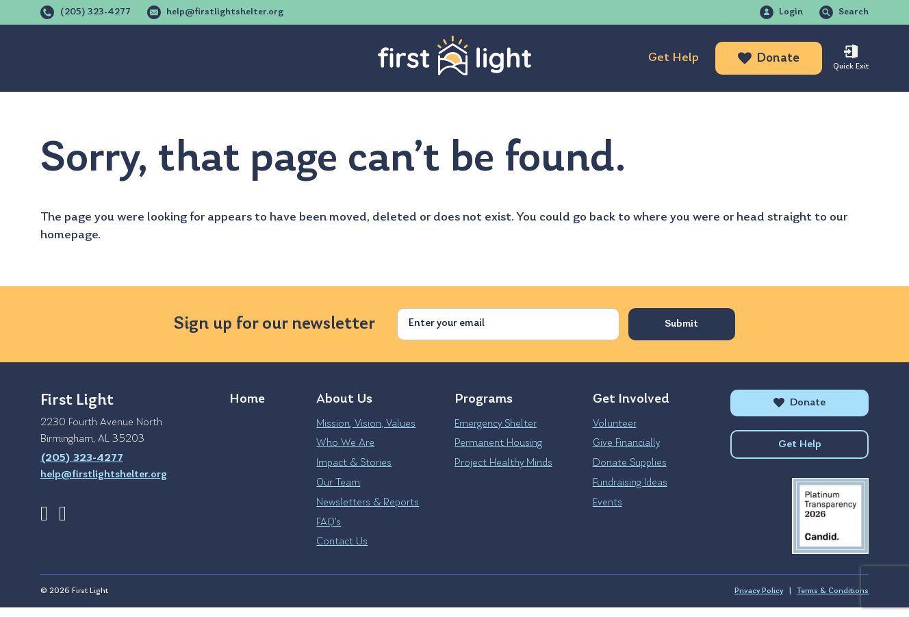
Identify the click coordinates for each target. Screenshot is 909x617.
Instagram (62, 513)
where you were (676, 217)
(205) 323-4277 (95, 12)
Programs (168, 58)
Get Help (673, 57)
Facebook (44, 513)
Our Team (338, 482)
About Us (69, 58)
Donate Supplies (630, 462)
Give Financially (626, 443)
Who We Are (345, 443)
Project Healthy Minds (503, 462)
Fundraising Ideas (630, 482)
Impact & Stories (354, 462)
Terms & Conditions (833, 600)
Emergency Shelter (495, 423)
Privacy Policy (758, 600)
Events (607, 502)
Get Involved (278, 58)
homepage (69, 235)
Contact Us (342, 541)
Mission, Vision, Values (365, 423)
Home (247, 399)
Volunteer (615, 423)
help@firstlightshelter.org (224, 12)
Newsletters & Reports (367, 502)
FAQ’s (328, 522)
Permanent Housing (498, 443)
